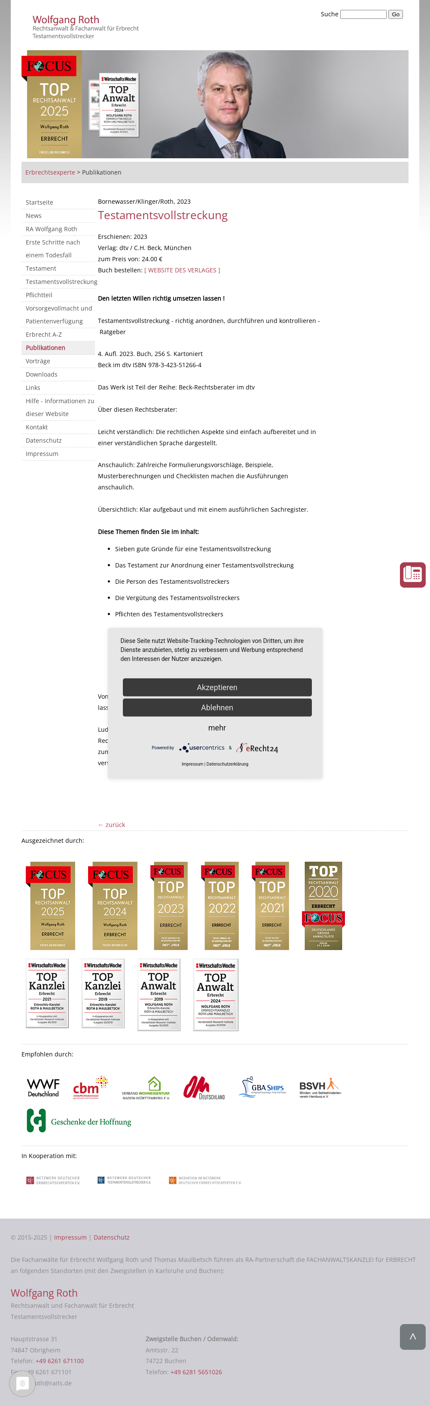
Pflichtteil (39, 295)
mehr (217, 727)
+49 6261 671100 (60, 1361)
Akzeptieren (217, 687)
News (34, 215)
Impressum (42, 454)
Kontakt (37, 427)
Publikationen (45, 348)
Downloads (42, 374)
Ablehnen (217, 707)
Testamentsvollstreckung (60, 282)
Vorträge (38, 361)
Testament (41, 268)
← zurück (111, 825)
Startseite (39, 202)
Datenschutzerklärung (227, 764)
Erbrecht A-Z (44, 334)
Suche (330, 14)
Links (33, 387)
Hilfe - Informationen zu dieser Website (60, 407)
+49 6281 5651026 (196, 1372)
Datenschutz (44, 440)
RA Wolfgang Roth (51, 229)
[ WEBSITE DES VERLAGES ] (182, 270)
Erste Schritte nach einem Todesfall (53, 248)
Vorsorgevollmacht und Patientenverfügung (59, 314)
